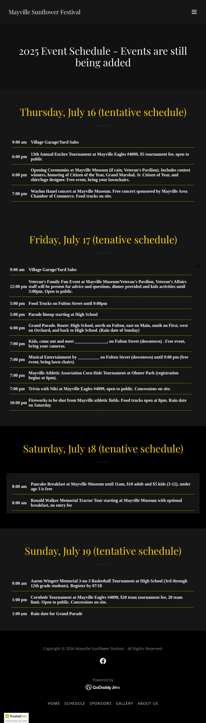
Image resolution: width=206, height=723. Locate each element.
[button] (194, 11)
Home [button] (54, 703)
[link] (44, 13)
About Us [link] (148, 703)
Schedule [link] (74, 703)
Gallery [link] (124, 703)
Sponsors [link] (101, 703)
